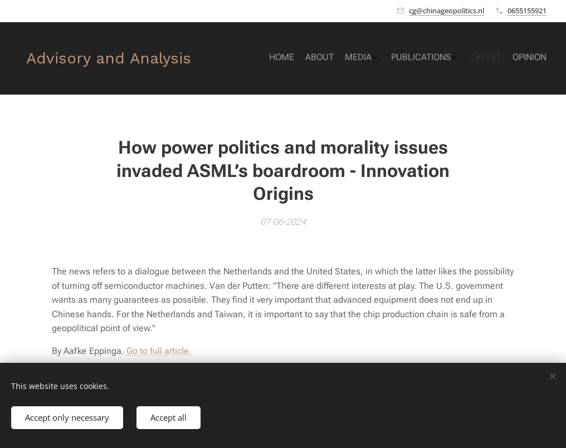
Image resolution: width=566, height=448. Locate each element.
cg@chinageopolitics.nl (446, 11)
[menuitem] (475, 58)
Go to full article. (159, 351)
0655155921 (527, 11)
